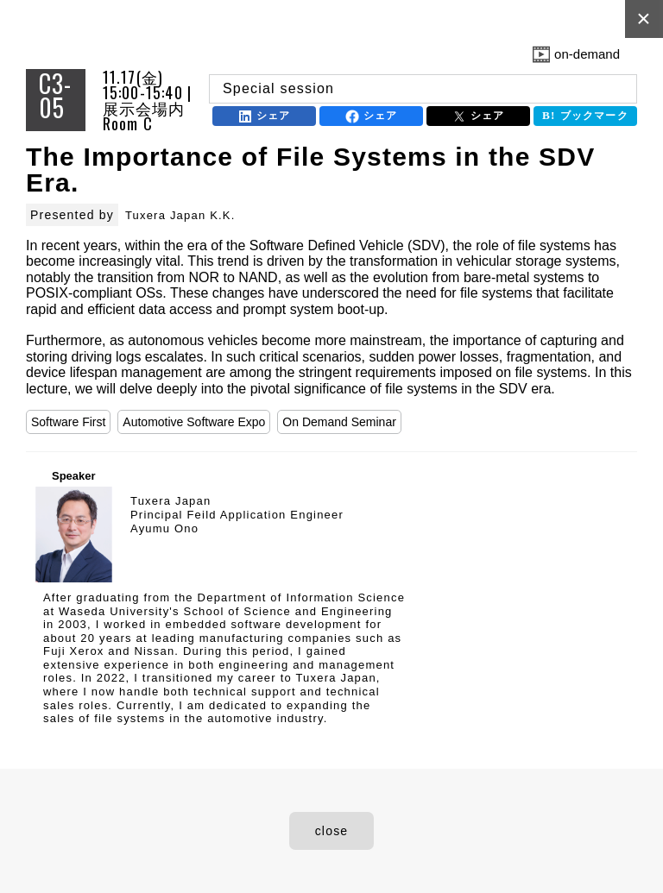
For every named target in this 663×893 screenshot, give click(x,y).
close (332, 831)
